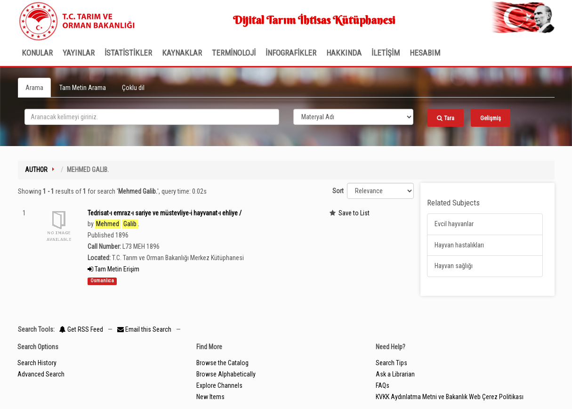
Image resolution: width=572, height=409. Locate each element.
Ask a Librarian (395, 374)
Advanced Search (40, 374)
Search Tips (391, 363)
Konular (37, 52)
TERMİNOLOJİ (234, 52)
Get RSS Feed (81, 329)
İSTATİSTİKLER (128, 52)
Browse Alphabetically (226, 374)
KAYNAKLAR (182, 52)
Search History (36, 363)
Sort (338, 191)
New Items (210, 397)
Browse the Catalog (222, 363)
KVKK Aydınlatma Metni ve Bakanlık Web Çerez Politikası (450, 397)
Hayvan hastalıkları (459, 245)
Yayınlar (79, 52)
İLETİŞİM (385, 52)
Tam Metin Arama (82, 87)
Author (36, 169)
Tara (445, 118)
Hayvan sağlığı (454, 266)
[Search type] (353, 117)
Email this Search (145, 329)
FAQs (382, 385)
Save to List (354, 213)
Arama (34, 87)
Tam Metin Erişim (113, 269)
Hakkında (344, 52)
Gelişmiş (490, 118)
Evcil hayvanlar (454, 224)
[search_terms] (151, 117)
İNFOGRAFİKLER (291, 52)
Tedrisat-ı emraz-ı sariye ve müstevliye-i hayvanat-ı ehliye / (165, 213)
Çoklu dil (133, 87)
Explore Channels (219, 385)
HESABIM (425, 52)
